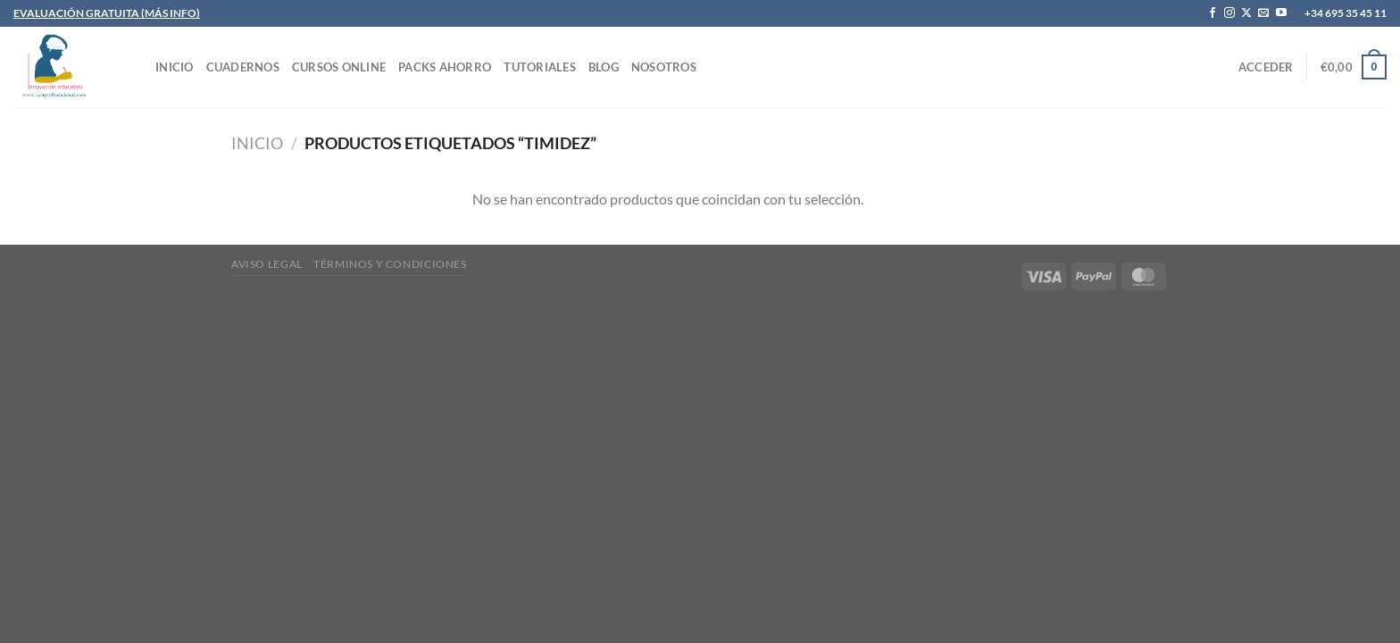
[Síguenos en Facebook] (1212, 13)
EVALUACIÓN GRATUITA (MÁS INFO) (106, 13)
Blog (603, 67)
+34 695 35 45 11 (1345, 13)
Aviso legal (267, 264)
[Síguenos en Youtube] (1281, 13)
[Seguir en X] (1246, 13)
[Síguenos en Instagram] (1229, 13)
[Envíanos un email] (1263, 13)
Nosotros (663, 67)
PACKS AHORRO (444, 67)
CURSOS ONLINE (339, 67)
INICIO (174, 67)
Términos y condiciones (389, 264)
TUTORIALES (540, 67)
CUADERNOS (242, 67)
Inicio (257, 143)
